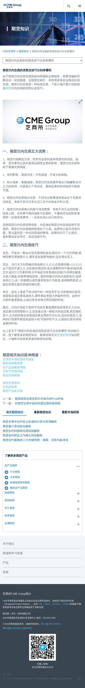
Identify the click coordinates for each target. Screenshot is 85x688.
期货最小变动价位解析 (17, 426)
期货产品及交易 (13, 390)
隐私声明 (27, 628)
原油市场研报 (11, 375)
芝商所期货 (64, 334)
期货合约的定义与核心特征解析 (23, 435)
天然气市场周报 (13, 371)
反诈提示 (17, 628)
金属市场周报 (65, 678)
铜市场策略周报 (13, 363)
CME (40, 604)
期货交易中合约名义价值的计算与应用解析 (30, 421)
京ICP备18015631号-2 (51, 624)
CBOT (47, 604)
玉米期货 (12, 477)
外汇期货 (10, 508)
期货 (8, 88)
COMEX (66, 604)
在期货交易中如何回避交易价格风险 (38, 403)
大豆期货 (12, 472)
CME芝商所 (9, 51)
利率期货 (10, 515)
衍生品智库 (10, 386)
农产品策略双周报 (14, 367)
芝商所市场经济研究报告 (18, 359)
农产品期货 (11, 465)
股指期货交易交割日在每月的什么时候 (39, 398)
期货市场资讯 (11, 382)
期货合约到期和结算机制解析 (21, 430)
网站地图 (7, 628)
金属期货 (10, 523)
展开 (80, 678)
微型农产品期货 (16, 488)
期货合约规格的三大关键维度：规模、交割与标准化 (35, 439)
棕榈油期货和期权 (17, 483)
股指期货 (10, 500)
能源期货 (10, 492)
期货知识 (24, 51)
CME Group (18, 593)
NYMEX (56, 604)
